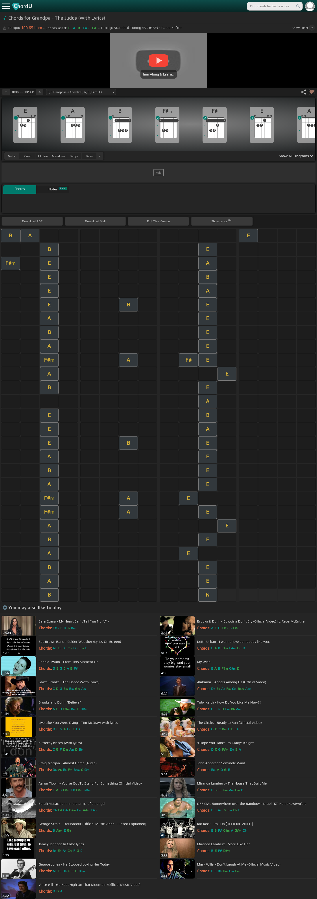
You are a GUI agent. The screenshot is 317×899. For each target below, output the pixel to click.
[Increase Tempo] (39, 92)
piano (27, 156)
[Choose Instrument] (99, 156)
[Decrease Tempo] (6, 92)
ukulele (43, 156)
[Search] (298, 6)
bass (89, 156)
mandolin (58, 156)
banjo (74, 156)
